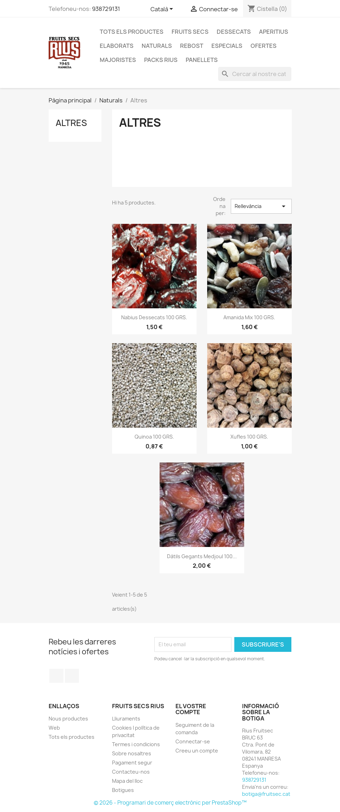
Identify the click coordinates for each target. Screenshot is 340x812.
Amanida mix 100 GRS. (249, 317)
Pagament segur (132, 762)
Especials (226, 46)
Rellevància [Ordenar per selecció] (261, 206)
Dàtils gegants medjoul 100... (202, 556)
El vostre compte (190, 709)
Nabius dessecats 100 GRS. (154, 317)
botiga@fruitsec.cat (266, 794)
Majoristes (118, 60)
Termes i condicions (136, 744)
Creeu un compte (196, 750)
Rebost (191, 46)
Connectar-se (192, 741)
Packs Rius (161, 60)
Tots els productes (131, 32)
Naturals (157, 46)
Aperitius (273, 32)
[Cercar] (254, 74)
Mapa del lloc (127, 781)
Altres (71, 123)
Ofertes (264, 46)
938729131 (106, 9)
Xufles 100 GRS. (249, 436)
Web (54, 727)
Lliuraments (126, 718)
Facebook (56, 676)
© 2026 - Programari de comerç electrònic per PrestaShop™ (170, 802)
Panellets (202, 60)
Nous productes (68, 718)
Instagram (72, 676)
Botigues (123, 790)
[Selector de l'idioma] (162, 9)
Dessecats (234, 32)
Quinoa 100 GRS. (154, 436)
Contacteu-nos (131, 771)
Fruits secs (190, 32)
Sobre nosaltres (131, 753)
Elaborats (117, 46)
